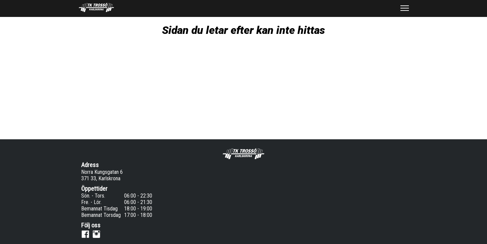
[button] (404, 8)
